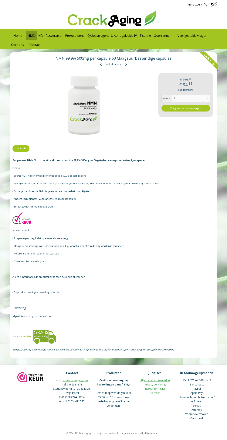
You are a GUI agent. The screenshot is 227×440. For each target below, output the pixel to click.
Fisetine (145, 36)
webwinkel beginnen (119, 433)
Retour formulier (155, 388)
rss (105, 433)
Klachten (155, 393)
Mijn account (197, 4)
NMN (31, 36)
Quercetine (162, 36)
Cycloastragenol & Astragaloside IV (112, 36)
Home (18, 36)
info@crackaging (73, 380)
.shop (86, 380)
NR (40, 36)
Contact (34, 45)
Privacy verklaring (155, 384)
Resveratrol (54, 36)
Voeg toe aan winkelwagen (185, 108)
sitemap (97, 433)
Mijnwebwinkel (153, 433)
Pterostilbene (74, 36)
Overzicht (20, 148)
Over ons (17, 45)
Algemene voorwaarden (155, 380)
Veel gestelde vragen (192, 36)
